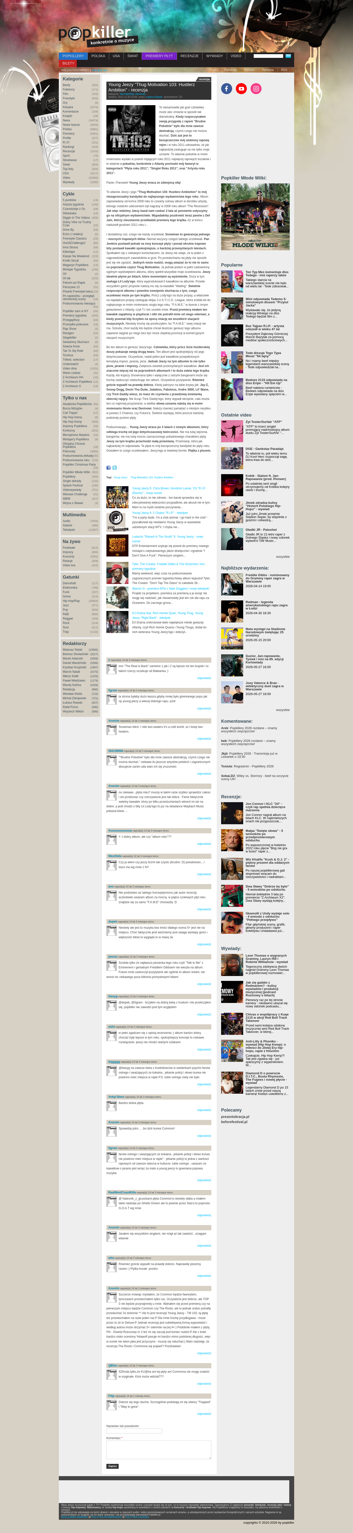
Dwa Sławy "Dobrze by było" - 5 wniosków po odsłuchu (267, 888)
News (66, 120)
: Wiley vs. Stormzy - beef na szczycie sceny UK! (255, 777)
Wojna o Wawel (73, 503)
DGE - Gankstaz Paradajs (265, 449)
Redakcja (69, 689)
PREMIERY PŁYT (159, 56)
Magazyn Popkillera (75, 265)
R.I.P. (66, 142)
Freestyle (69, 98)
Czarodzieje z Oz (74, 209)
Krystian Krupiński (74, 667)
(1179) (94, 680)
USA (116, 56)
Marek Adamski (73, 658)
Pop (65, 609)
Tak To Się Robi (73, 351)
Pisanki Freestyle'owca (78, 291)
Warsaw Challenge (75, 494)
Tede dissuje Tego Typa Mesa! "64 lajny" (263, 354)
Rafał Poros (70, 707)
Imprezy (68, 552)
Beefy (66, 85)
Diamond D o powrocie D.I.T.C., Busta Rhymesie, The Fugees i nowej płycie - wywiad (266, 1078)
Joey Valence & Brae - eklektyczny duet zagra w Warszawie (265, 686)
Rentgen (68, 333)
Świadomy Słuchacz (76, 342)
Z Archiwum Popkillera (77, 381)
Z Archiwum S (72, 386)
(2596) (94, 662)
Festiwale (69, 547)
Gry (65, 102)
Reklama (268, 70)
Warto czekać (71, 373)
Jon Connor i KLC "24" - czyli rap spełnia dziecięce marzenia (265, 807)
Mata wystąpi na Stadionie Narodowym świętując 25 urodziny (265, 632)
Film (65, 94)
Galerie (67, 525)
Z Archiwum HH (73, 377)
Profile (67, 138)
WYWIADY (214, 56)
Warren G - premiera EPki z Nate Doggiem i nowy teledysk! (170, 588)
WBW (66, 498)
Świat (66, 164)
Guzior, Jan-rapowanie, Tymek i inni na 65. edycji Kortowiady (265, 659)
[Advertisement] (176, 13)
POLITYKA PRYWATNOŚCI (106, 1517)
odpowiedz (204, 678)
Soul (66, 627)
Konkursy (69, 430)
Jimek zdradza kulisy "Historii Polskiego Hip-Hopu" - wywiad (263, 506)
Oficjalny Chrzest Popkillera (74, 445)
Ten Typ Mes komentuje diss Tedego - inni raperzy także (267, 273)
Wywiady (69, 182)
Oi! (64, 274)
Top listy (68, 169)
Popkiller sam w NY (75, 311)
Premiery (69, 133)
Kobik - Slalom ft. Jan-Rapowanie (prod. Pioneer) (266, 477)
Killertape (69, 251)
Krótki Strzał (71, 260)
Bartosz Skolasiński (75, 654)
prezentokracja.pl (235, 1116)
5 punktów (69, 200)
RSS (284, 70)
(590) (95, 707)
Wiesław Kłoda (72, 694)
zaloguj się (99, 70)
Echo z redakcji (73, 234)
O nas (213, 70)
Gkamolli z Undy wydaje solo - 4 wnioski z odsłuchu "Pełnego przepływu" (267, 917)
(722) (95, 693)
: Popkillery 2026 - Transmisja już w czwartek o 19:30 (249, 755)
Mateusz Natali (72, 649)
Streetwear (70, 160)
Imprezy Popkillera (75, 426)
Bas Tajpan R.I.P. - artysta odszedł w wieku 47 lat (265, 327)
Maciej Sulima (72, 685)
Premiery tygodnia (75, 315)
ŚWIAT (132, 56)
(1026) (94, 685)
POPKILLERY (73, 56)
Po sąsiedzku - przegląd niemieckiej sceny (78, 297)
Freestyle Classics (75, 238)
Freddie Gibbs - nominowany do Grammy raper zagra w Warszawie (267, 578)
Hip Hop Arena (72, 417)
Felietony (69, 89)
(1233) (94, 676)
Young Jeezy (120, 477)
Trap (66, 631)
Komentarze (71, 111)
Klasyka (68, 107)
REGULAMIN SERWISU (74, 1517)
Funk (66, 592)
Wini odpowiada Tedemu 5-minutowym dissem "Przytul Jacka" (267, 302)
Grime (67, 596)
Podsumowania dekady (78, 455)
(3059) (94, 658)
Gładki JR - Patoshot (261, 530)
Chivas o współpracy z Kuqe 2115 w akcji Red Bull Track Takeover (267, 1018)
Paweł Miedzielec (74, 680)
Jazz (66, 605)
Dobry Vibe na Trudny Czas (77, 223)
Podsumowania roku (76, 460)
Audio (66, 521)
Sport (66, 155)
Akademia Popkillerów (77, 404)
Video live (69, 565)
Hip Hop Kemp (72, 421)
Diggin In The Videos (76, 217)
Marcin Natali (71, 671)
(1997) (94, 667)
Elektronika (70, 587)
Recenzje (69, 151)
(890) (95, 689)
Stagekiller (69, 337)
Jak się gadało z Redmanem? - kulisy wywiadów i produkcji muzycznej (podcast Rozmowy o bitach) (262, 989)
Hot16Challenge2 (74, 243)
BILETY (68, 63)
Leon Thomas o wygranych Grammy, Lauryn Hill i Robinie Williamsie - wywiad (267, 959)
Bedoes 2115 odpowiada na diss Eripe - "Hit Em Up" (266, 381)
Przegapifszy (71, 320)
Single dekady (72, 481)
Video (66, 177)
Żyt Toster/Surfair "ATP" (264, 422)
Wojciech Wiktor (73, 711)
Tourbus (68, 355)
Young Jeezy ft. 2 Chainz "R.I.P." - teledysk (160, 513)
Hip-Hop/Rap (71, 601)
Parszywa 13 (71, 287)
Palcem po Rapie (74, 282)
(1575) (94, 671)
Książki (67, 116)
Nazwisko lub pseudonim (122, 1426)
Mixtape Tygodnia (74, 269)
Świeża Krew (71, 346)
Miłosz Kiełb (70, 676)
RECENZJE (190, 56)
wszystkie (283, 556)
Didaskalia (69, 213)
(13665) (93, 649)
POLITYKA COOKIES (137, 1517)
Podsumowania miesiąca (79, 303)
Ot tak (67, 278)
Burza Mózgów (72, 408)
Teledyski (69, 530)
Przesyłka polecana (75, 324)
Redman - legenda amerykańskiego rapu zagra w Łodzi (267, 605)
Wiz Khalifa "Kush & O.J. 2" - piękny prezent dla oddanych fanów (267, 863)
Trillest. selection (74, 359)
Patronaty (230, 70)
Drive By (68, 229)
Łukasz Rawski (72, 702)
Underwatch (70, 364)
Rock (66, 623)
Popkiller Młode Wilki (76, 472)
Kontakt (249, 70)
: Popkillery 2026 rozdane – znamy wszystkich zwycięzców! (249, 729)
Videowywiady (72, 490)
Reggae (68, 618)
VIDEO (236, 56)
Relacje (68, 561)
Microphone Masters (76, 435)
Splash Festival (73, 485)
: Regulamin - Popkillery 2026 (247, 766)
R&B (66, 614)
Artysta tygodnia (73, 204)
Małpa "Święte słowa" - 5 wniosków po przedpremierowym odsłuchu (264, 835)
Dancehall (69, 583)
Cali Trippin (70, 413)
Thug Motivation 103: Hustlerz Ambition (152, 477)
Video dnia (70, 368)
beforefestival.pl (234, 1122)
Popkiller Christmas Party (79, 464)
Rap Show (69, 328)
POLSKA (98, 56)
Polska (67, 129)
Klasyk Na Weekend (76, 256)
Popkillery (69, 476)
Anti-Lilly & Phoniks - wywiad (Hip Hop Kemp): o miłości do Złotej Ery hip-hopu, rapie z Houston (266, 1046)
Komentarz (114, 1438)
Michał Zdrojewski (74, 698)
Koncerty (68, 556)
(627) (95, 702)
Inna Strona (70, 247)
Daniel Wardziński (74, 663)
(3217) (94, 654)
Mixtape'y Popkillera (76, 439)
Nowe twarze (71, 125)
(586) (95, 711)
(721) (95, 698)
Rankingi (68, 147)
